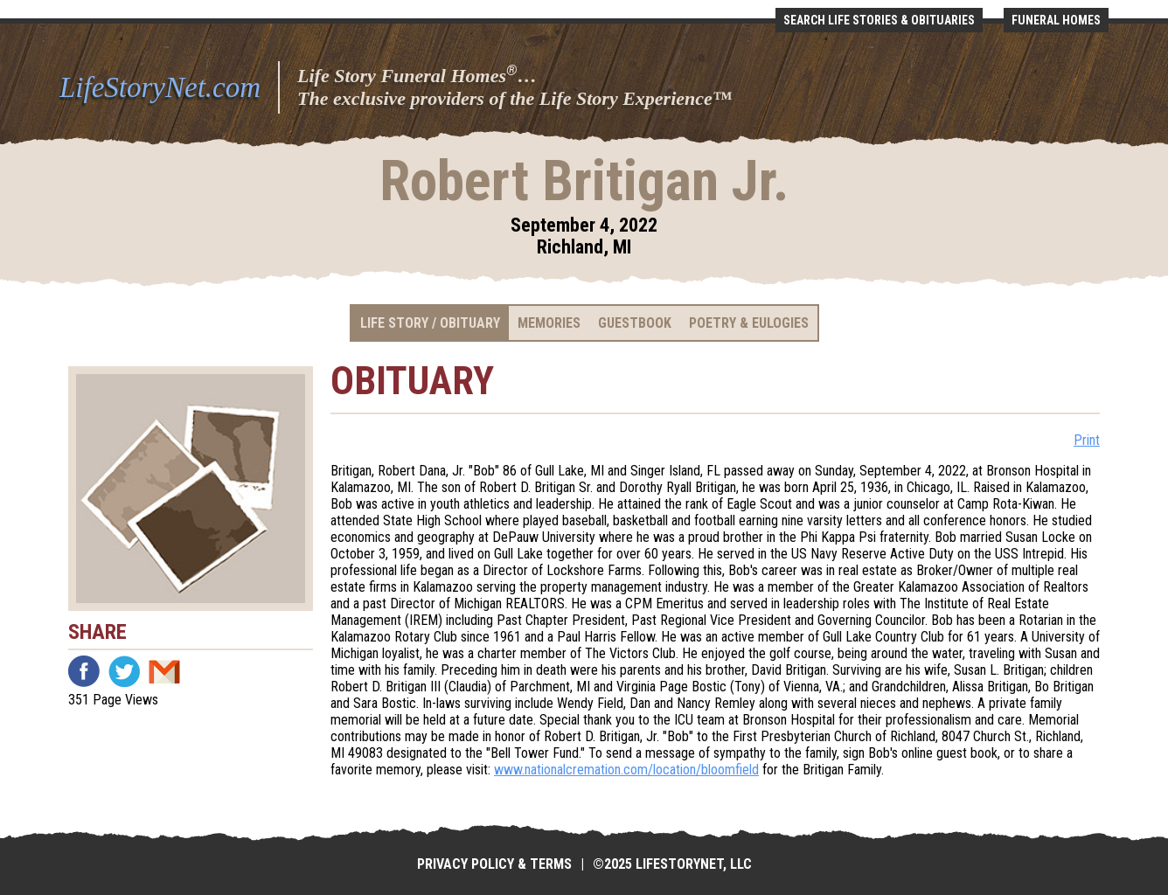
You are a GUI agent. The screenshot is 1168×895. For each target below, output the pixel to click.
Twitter (124, 671)
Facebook (84, 671)
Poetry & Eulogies (749, 323)
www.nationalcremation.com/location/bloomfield (626, 769)
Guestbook (634, 323)
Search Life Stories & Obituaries (879, 20)
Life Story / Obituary (430, 323)
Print (1087, 440)
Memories (549, 323)
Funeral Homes (1056, 20)
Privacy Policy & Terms (494, 864)
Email (164, 671)
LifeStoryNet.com (160, 87)
